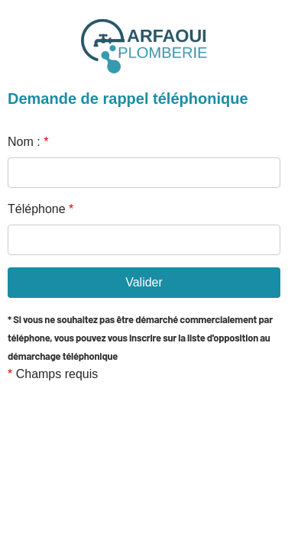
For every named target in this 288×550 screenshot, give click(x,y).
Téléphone (40, 208)
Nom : (28, 141)
